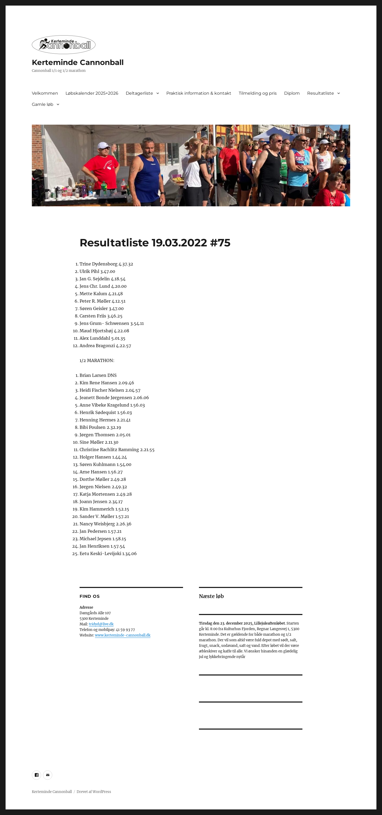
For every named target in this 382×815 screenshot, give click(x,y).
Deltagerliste (139, 93)
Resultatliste (320, 93)
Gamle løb (42, 104)
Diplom (292, 93)
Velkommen (45, 93)
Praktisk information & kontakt (198, 93)
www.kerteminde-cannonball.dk (122, 635)
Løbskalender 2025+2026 (92, 93)
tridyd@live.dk (101, 624)
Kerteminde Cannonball (78, 62)
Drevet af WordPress (94, 792)
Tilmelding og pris (258, 93)
